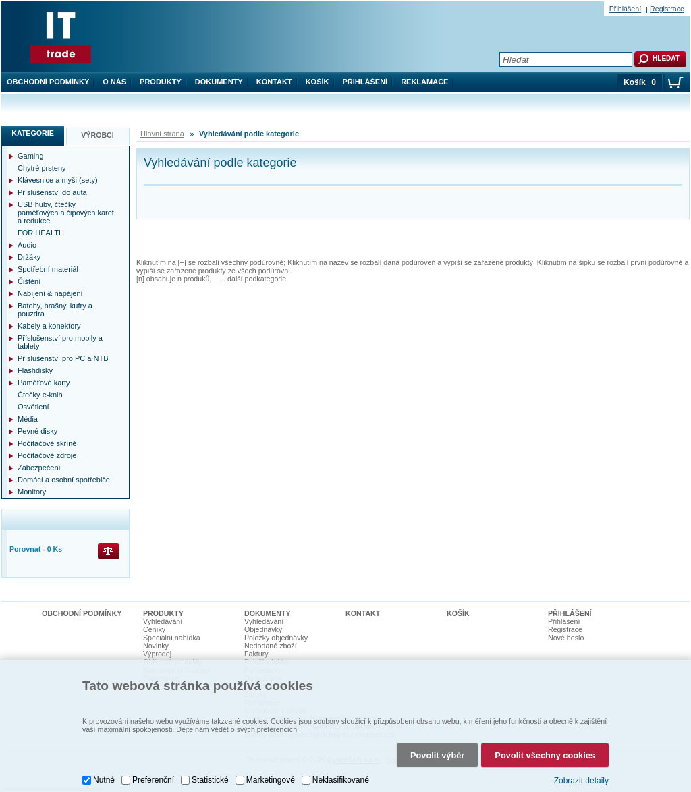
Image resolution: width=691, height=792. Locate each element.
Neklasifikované (340, 780)
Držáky (29, 257)
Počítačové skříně (47, 443)
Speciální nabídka (171, 637)
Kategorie (32, 133)
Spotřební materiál (48, 269)
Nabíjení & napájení (50, 293)
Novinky (156, 646)
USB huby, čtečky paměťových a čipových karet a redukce (66, 212)
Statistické (210, 780)
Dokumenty (219, 82)
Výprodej (157, 654)
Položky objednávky (276, 637)
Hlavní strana (162, 134)
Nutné (104, 780)
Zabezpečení (39, 467)
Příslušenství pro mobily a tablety (60, 342)
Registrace (667, 9)
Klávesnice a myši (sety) (58, 180)
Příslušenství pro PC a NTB (63, 358)
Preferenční (153, 780)
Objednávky (263, 629)
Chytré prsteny (42, 168)
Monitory (32, 492)
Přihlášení (365, 82)
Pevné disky (37, 431)
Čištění (29, 281)
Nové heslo (566, 637)
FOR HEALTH (41, 233)
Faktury (256, 654)
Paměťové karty (44, 382)
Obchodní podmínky (48, 82)
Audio (27, 245)
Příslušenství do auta (52, 192)
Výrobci (97, 135)
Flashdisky (35, 370)
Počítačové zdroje (47, 455)
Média (28, 419)
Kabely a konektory (49, 326)
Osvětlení (33, 407)
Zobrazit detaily (581, 780)
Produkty (161, 82)
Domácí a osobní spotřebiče (64, 480)
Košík (317, 82)
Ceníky (154, 629)
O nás (114, 82)
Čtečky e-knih (40, 395)
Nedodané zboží (270, 646)
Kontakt (274, 82)
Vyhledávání (162, 621)
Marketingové (270, 780)
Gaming (31, 156)
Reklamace (424, 82)
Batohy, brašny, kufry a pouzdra (55, 310)
